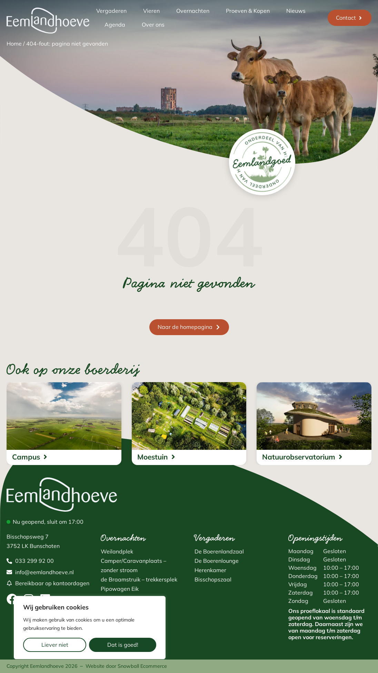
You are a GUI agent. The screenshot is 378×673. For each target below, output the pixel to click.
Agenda (115, 24)
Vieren (151, 10)
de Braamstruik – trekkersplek (139, 579)
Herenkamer (210, 570)
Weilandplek (117, 551)
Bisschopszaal (213, 579)
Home (14, 43)
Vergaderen (111, 10)
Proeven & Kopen (248, 10)
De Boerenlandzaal (219, 551)
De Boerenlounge (217, 560)
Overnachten (192, 10)
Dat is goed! (122, 644)
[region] (90, 627)
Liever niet (54, 644)
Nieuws (296, 10)
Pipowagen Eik (120, 588)
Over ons (153, 24)
